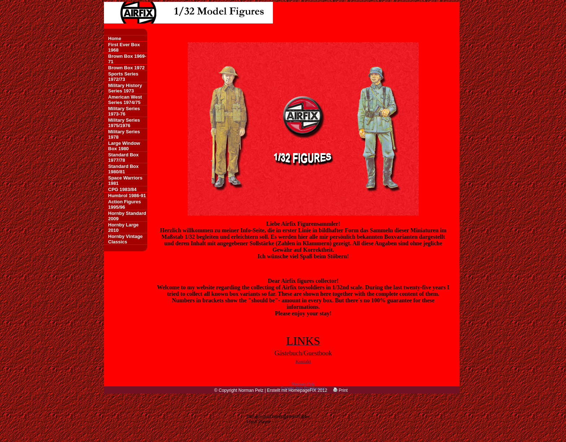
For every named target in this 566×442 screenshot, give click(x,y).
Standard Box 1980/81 (123, 169)
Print (340, 390)
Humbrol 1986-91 (127, 195)
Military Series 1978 (124, 134)
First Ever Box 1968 (124, 47)
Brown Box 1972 (126, 67)
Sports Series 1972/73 (123, 76)
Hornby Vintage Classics (125, 239)
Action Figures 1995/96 (124, 204)
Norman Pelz (303, 384)
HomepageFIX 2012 (307, 390)
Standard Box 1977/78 (123, 157)
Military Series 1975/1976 (124, 122)
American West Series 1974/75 (125, 99)
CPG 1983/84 (122, 189)
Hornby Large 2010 (123, 227)
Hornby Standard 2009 (127, 216)
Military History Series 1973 (125, 88)
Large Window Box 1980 (124, 145)
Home (114, 38)
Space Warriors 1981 (125, 180)
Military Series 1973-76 (124, 111)
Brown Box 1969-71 (127, 58)
